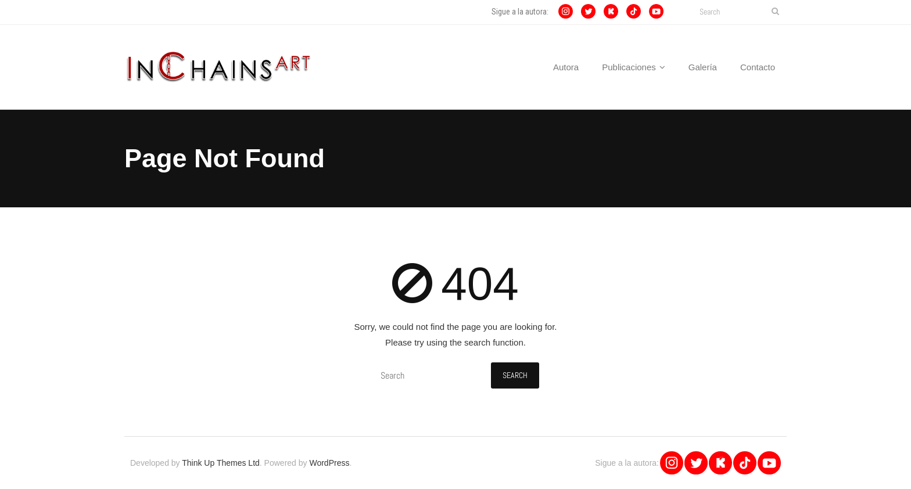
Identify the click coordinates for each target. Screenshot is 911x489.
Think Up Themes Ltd (221, 463)
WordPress (329, 463)
